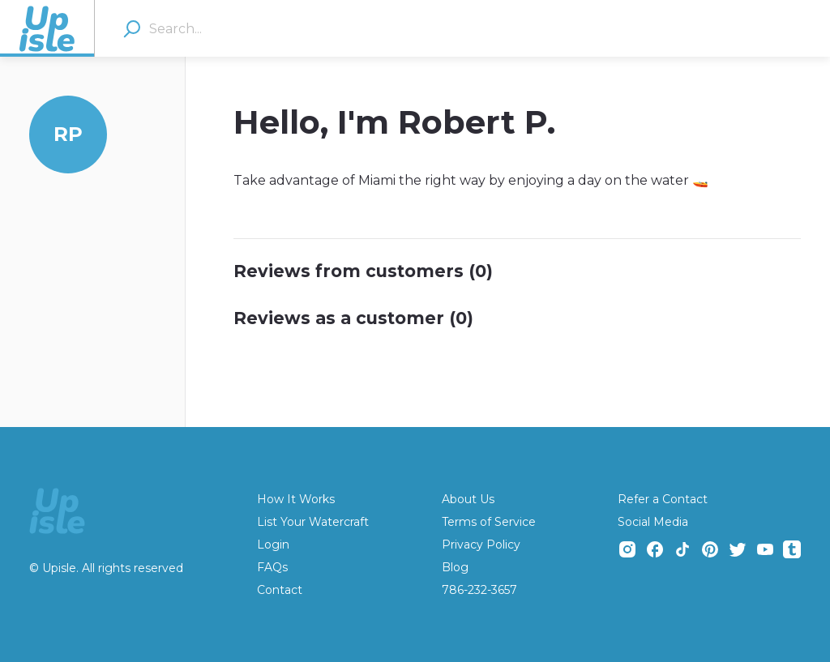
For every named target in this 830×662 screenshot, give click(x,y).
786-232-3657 (479, 590)
